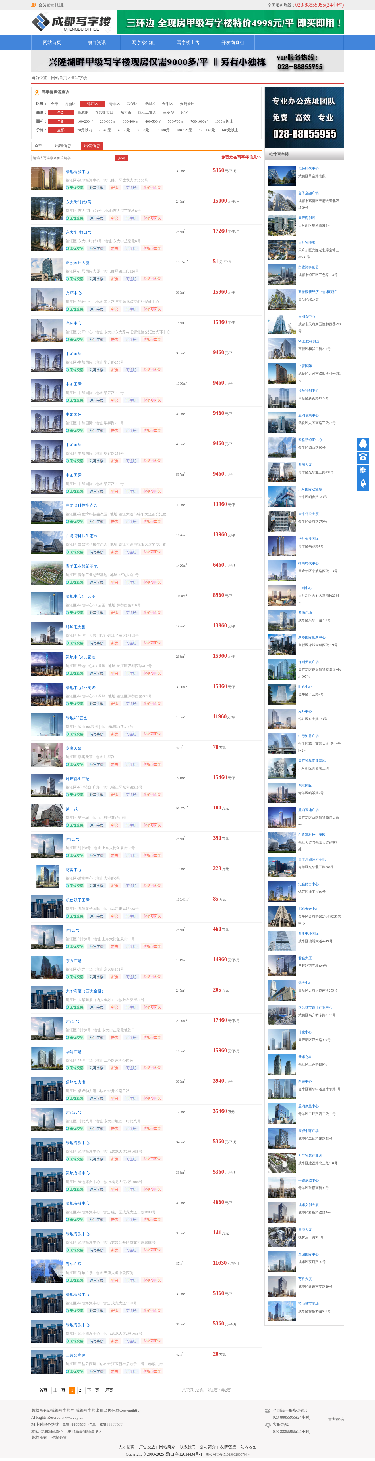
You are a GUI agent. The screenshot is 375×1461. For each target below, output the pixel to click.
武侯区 (132, 104)
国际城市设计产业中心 (315, 1007)
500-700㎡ (176, 121)
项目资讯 (97, 42)
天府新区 (187, 104)
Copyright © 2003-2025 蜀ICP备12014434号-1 (164, 1454)
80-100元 (163, 130)
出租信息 (63, 146)
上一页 (59, 1390)
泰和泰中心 (306, 317)
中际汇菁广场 (308, 736)
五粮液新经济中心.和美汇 (317, 292)
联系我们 (188, 1447)
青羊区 (114, 104)
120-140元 (207, 130)
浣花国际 (305, 785)
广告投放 (147, 1447)
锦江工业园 (147, 112)
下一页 (93, 1390)
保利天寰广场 (308, 662)
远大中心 (305, 983)
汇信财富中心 (308, 884)
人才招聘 (126, 1447)
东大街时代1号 (79, 202)
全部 (54, 104)
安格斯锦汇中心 (310, 440)
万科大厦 (305, 1279)
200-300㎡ (108, 121)
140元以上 (229, 130)
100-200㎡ (85, 121)
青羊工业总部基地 (82, 566)
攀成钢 (82, 112)
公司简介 (208, 1447)
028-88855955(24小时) (319, 5)
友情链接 (228, 1447)
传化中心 (305, 1032)
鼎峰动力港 (76, 1082)
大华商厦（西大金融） (85, 991)
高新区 (70, 104)
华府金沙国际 (308, 539)
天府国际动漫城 (310, 489)
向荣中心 (305, 1081)
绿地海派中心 (78, 172)
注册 (61, 5)
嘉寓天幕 (74, 748)
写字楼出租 (143, 42)
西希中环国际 (308, 933)
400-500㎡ (153, 121)
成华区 (150, 104)
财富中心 (74, 870)
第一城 (72, 809)
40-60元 (124, 130)
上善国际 (305, 366)
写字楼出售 (188, 42)
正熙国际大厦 (78, 263)
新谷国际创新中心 (312, 637)
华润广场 (74, 1052)
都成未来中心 (308, 909)
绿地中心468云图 (81, 596)
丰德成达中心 (308, 1180)
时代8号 (73, 839)
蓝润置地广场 (308, 810)
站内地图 (248, 1447)
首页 (43, 1390)
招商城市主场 (308, 1304)
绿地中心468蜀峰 (81, 657)
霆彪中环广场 (308, 1131)
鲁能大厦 (305, 1230)
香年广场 (74, 1264)
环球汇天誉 (76, 627)
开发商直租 (232, 42)
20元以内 (84, 130)
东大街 (125, 112)
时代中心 (305, 687)
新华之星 (305, 1057)
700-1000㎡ (199, 121)
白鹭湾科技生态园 (82, 505)
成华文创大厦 (308, 1205)
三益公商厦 (76, 1355)
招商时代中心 (308, 563)
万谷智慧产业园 (310, 1156)
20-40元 (105, 130)
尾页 (109, 1390)
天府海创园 (306, 218)
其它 (184, 112)
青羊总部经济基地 (312, 859)
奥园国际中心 (308, 1254)
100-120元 (184, 130)
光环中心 (74, 293)
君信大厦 (305, 958)
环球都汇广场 (78, 779)
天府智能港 (306, 242)
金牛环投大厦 (308, 514)
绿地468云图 (77, 718)
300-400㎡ (130, 121)
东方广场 (74, 961)
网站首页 (52, 42)
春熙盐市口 (104, 112)
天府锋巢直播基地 (312, 761)
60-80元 (142, 130)
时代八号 (74, 1112)
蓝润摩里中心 (308, 1106)
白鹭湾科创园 (308, 267)
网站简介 (167, 1447)
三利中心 (305, 588)
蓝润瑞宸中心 (308, 415)
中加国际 (74, 354)
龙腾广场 (305, 613)
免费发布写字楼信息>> (241, 157)
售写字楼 (79, 78)
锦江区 (92, 104)
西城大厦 (305, 465)
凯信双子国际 (78, 900)
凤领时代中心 (308, 168)
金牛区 (167, 104)
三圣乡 (168, 112)
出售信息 (92, 146)
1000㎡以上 (224, 121)
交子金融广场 (308, 193)
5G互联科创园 (309, 341)
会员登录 (46, 5)
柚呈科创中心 (308, 391)
